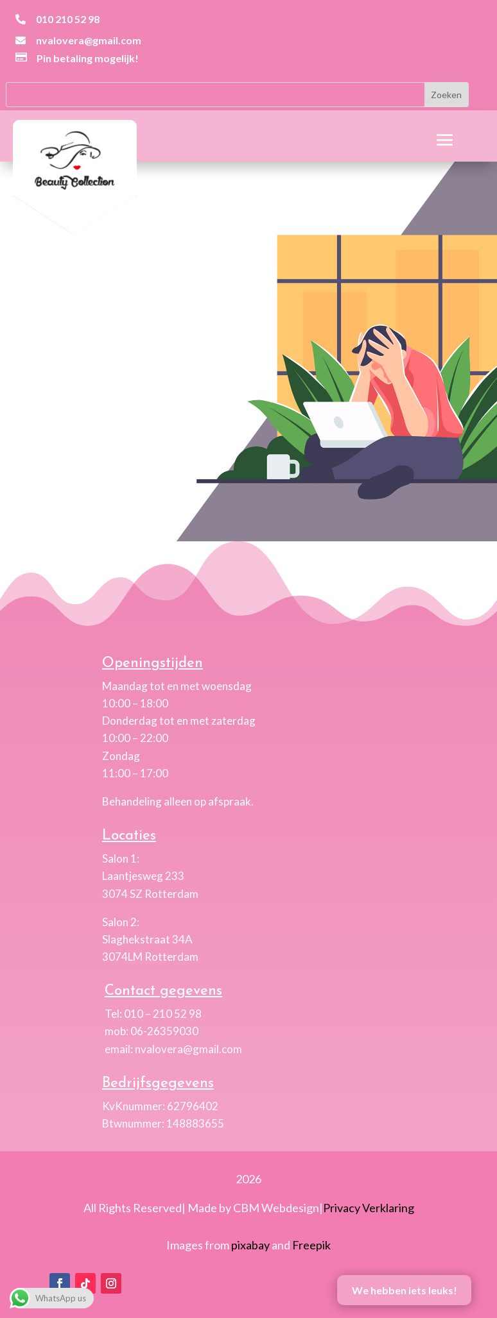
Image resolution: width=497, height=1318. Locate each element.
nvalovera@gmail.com (88, 40)
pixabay (250, 1245)
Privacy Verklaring (368, 1208)
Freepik (311, 1245)
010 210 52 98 (68, 19)
